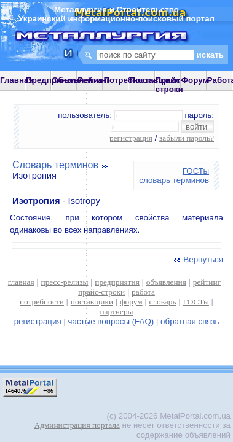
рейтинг (207, 282)
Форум (195, 80)
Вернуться (197, 259)
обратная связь (189, 321)
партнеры (116, 311)
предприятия (117, 282)
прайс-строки (101, 292)
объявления (166, 282)
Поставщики (154, 80)
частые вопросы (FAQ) (111, 321)
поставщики (92, 301)
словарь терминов (174, 180)
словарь (162, 301)
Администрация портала (77, 425)
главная (21, 282)
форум (131, 301)
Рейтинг (93, 80)
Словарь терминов (55, 165)
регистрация (130, 137)
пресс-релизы (65, 282)
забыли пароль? (186, 137)
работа (143, 292)
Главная (16, 80)
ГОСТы (196, 171)
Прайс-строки (169, 85)
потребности (42, 301)
